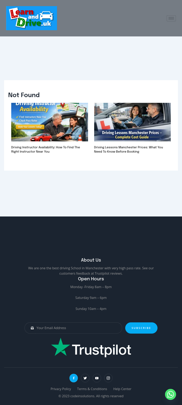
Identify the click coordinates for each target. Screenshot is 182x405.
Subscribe (141, 328)
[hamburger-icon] (171, 18)
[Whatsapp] (170, 394)
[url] (49, 123)
